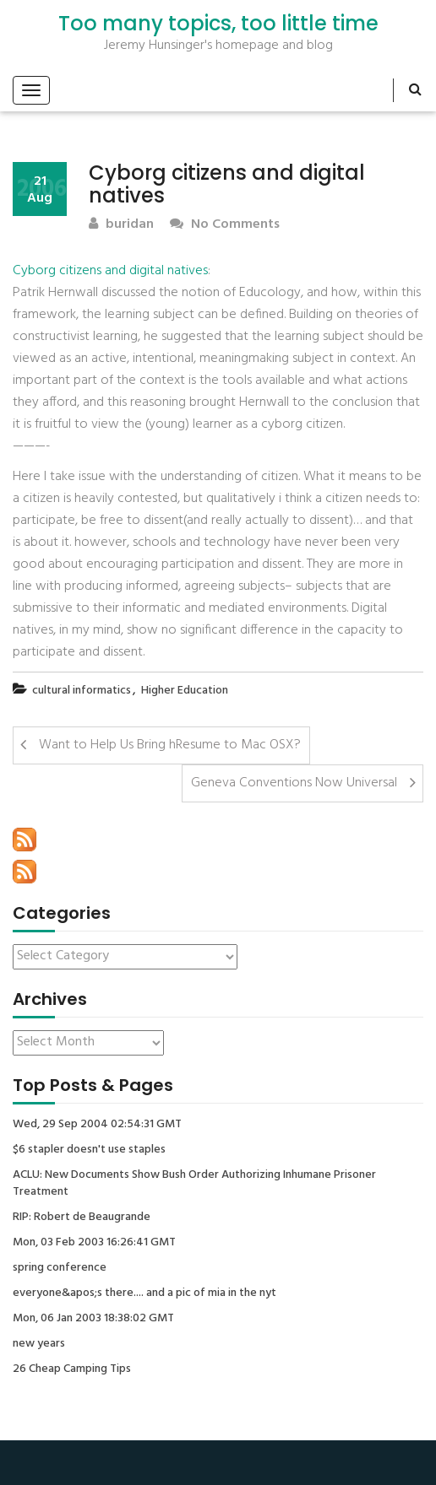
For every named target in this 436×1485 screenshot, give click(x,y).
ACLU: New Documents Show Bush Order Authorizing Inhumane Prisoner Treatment (194, 1184)
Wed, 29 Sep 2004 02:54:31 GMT (97, 1124)
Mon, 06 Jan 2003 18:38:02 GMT (93, 1318)
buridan (121, 225)
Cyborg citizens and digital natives (110, 271)
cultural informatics (81, 690)
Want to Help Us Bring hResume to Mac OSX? (170, 745)
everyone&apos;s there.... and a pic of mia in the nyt (144, 1293)
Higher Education (184, 690)
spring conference (59, 1268)
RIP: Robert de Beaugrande (81, 1217)
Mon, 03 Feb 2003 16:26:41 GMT (94, 1242)
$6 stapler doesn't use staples (89, 1150)
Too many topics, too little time (218, 24)
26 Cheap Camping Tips (72, 1369)
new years (39, 1344)
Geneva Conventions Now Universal (294, 783)
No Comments (225, 225)
